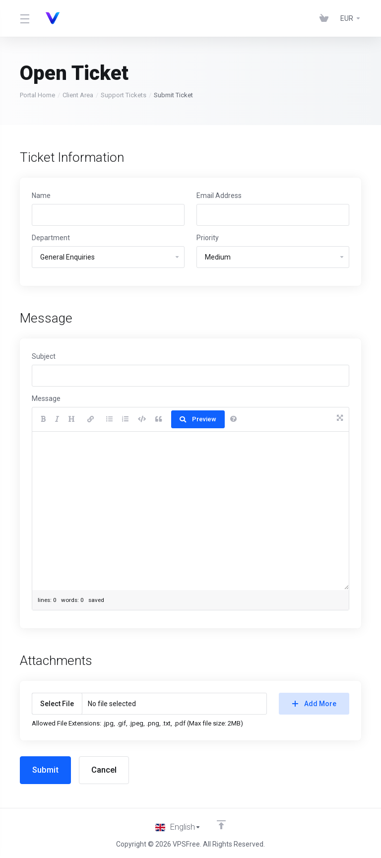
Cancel (105, 770)
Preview (198, 419)
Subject (44, 356)
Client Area (78, 95)
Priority (207, 238)
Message (46, 398)
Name (41, 195)
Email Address (219, 195)
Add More (314, 704)
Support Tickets (123, 95)
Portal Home (37, 95)
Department (51, 238)
